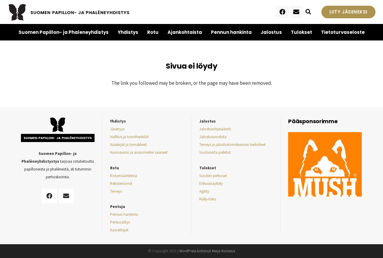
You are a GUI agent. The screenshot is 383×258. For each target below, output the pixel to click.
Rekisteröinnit (121, 183)
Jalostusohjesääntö (215, 129)
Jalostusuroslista (213, 136)
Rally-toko (207, 199)
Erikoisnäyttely (211, 183)
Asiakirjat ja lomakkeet (128, 144)
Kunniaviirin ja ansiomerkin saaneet (139, 152)
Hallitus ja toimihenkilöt (129, 136)
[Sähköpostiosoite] (296, 12)
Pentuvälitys (120, 222)
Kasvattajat (119, 230)
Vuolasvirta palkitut (215, 152)
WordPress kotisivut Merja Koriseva (207, 251)
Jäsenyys (117, 129)
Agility (204, 191)
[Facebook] (282, 12)
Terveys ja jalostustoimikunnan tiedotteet (232, 144)
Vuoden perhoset (213, 175)
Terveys (116, 191)
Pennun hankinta (124, 214)
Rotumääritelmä (123, 175)
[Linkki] (69, 12)
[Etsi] (308, 12)
